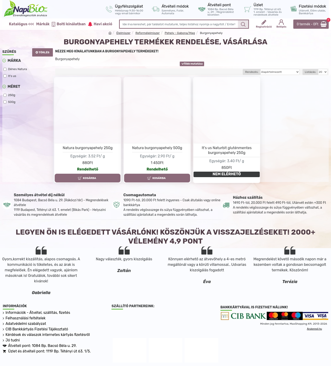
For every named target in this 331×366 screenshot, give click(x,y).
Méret (14, 86)
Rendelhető (87, 169)
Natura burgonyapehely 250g (88, 148)
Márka (14, 60)
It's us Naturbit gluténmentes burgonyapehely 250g (227, 150)
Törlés (44, 52)
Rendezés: (251, 72)
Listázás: (310, 72)
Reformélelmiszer (147, 33)
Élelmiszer (123, 33)
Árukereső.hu (314, 328)
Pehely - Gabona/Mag (180, 33)
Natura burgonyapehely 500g (157, 148)
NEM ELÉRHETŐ (227, 174)
